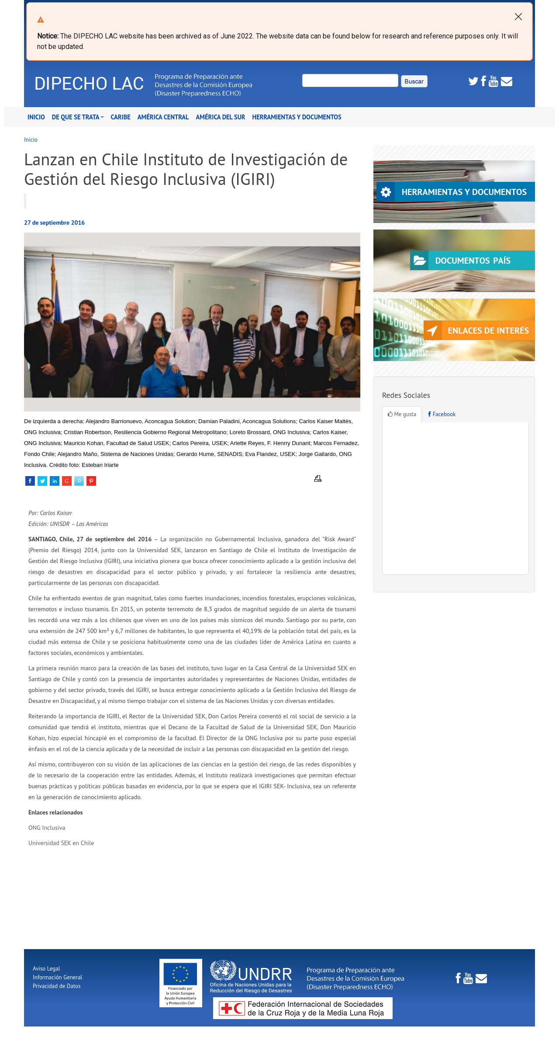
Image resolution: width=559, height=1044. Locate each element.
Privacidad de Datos (56, 986)
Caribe (121, 117)
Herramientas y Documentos (297, 117)
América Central (163, 117)
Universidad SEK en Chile (61, 843)
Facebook (441, 414)
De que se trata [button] (78, 117)
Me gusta (402, 414)
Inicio (36, 117)
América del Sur (220, 117)
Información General (57, 977)
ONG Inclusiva (46, 828)
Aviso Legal (46, 968)
